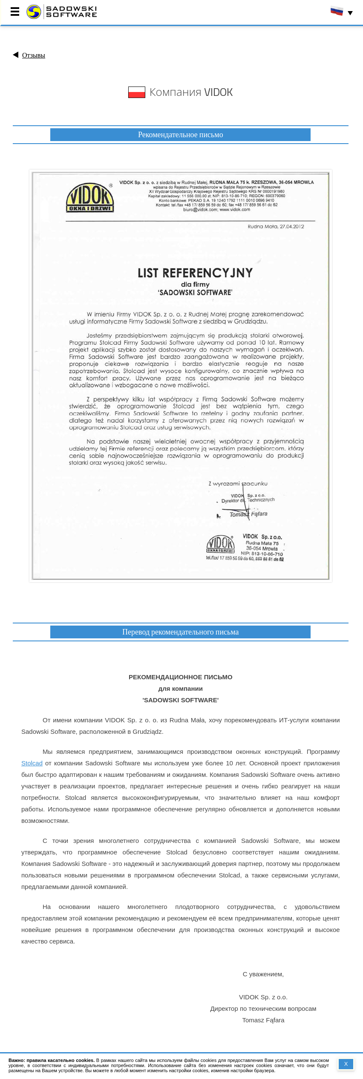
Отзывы (33, 55)
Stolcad (32, 763)
